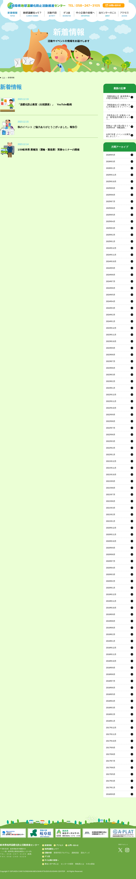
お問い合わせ (73, 845)
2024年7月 (110, 281)
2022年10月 (111, 408)
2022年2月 (110, 448)
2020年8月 (110, 554)
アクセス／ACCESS (125, 14)
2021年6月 (110, 501)
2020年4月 (110, 568)
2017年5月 (110, 774)
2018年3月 (110, 708)
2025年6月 (110, 208)
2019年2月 (110, 634)
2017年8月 (110, 754)
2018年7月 (110, 681)
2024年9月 (110, 268)
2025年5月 (110, 215)
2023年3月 (110, 375)
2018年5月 (110, 694)
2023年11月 (111, 335)
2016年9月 (110, 794)
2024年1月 (110, 321)
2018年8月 (110, 674)
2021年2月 (110, 514)
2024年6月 (110, 288)
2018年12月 (111, 648)
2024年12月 (111, 248)
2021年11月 (111, 468)
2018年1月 (110, 721)
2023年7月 (110, 361)
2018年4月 (110, 701)
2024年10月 (111, 261)
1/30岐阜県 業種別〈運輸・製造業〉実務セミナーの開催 (48, 149)
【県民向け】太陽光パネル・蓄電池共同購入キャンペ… (118, 117)
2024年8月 (110, 275)
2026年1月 (110, 168)
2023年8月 (110, 355)
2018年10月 (111, 661)
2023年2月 (110, 381)
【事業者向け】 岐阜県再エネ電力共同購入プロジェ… (118, 97)
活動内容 (48, 853)
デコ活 (67, 14)
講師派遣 (75, 853)
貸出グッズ (85, 853)
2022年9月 (110, 414)
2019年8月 (110, 621)
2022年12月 (111, 394)
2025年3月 (110, 228)
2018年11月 (111, 654)
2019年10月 (111, 608)
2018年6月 (110, 688)
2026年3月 (110, 161)
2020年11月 (111, 534)
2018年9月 (110, 668)
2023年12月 (111, 328)
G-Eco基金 (90, 864)
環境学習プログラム (62, 853)
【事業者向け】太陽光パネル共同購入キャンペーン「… (118, 107)
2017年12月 (111, 727)
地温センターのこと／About (108, 14)
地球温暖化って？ (52, 849)
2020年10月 (111, 541)
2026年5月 (110, 155)
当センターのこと (52, 864)
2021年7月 (110, 494)
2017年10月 (111, 741)
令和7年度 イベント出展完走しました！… (118, 135)
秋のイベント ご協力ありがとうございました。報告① (47, 127)
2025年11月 (111, 175)
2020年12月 (111, 528)
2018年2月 (110, 714)
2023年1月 (110, 388)
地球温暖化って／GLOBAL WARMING (32, 14)
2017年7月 (110, 761)
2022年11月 (111, 401)
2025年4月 (110, 221)
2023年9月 (110, 348)
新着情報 (48, 845)
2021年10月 (111, 474)
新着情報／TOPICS (12, 14)
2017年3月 (110, 781)
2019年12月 (111, 594)
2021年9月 (110, 481)
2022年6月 (110, 434)
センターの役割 (67, 864)
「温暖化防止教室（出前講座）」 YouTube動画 (45, 104)
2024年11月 (111, 255)
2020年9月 (110, 548)
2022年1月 (110, 454)
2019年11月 (111, 601)
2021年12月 (111, 461)
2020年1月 (110, 588)
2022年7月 (110, 428)
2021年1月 (110, 521)
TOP (3, 78)
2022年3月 (110, 441)
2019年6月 (110, 628)
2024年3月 (110, 308)
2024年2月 (110, 315)
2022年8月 (110, 421)
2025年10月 (111, 181)
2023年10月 (111, 341)
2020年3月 (110, 574)
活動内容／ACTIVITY (52, 14)
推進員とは (79, 864)
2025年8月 (110, 195)
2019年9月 (110, 614)
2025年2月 (110, 235)
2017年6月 (110, 767)
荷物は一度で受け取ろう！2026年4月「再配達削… (118, 127)
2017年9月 (110, 747)
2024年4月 (110, 301)
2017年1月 (110, 787)
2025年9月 (110, 188)
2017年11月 (111, 734)
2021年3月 (110, 508)
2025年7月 (110, 201)
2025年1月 (110, 241)
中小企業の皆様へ (85, 14)
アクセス (59, 845)
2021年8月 (110, 488)
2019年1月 (110, 641)
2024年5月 (110, 295)
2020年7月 (110, 561)
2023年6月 (110, 368)
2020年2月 (110, 581)
